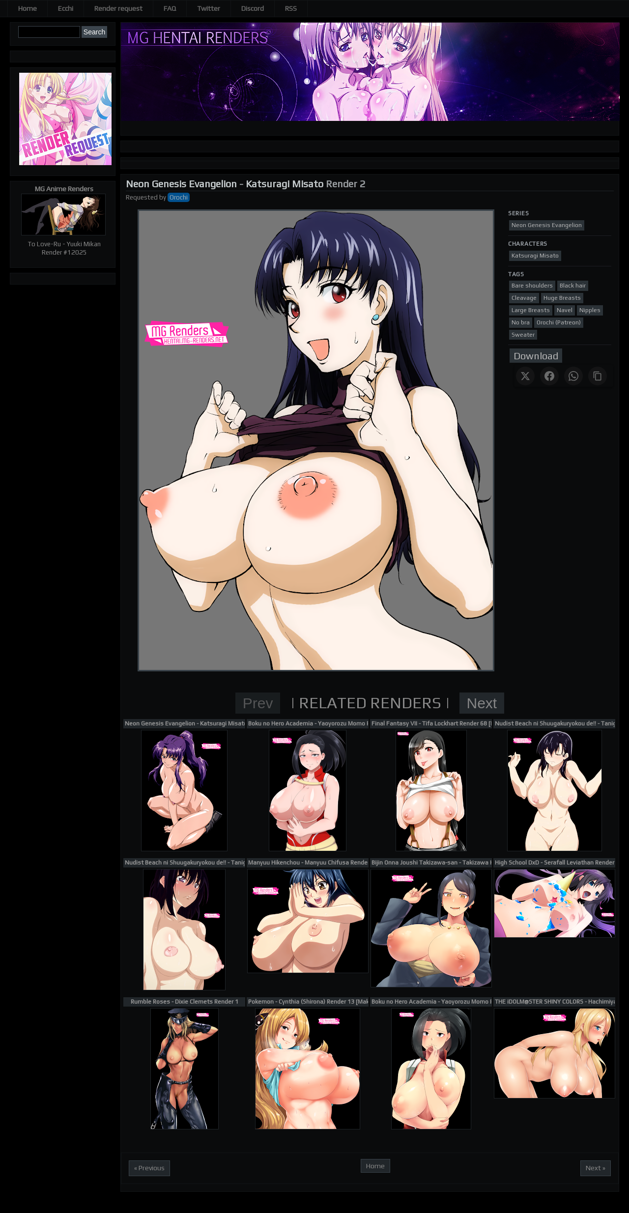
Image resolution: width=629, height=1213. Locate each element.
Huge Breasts (562, 297)
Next (482, 703)
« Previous (149, 1168)
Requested (142, 197)
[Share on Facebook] (549, 376)
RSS (291, 8)
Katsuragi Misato (284, 183)
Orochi (179, 197)
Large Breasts (531, 310)
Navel (564, 310)
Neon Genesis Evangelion (181, 183)
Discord (252, 8)
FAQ (170, 8)
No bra (521, 322)
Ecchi (65, 8)
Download (536, 355)
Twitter (208, 8)
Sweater (523, 334)
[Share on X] (525, 376)
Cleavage (524, 297)
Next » (595, 1168)
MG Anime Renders (64, 189)
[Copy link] (597, 376)
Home (27, 8)
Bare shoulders (532, 285)
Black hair (573, 285)
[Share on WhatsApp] (573, 376)
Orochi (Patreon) (559, 322)
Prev (258, 703)
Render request (118, 8)
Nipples (589, 310)
